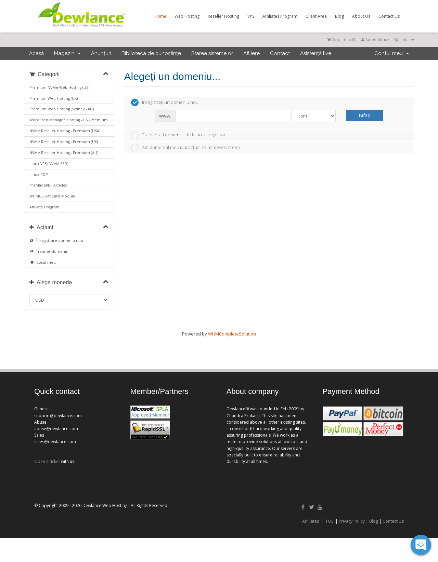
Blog (339, 16)
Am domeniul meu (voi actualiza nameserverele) (185, 147)
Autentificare (375, 39)
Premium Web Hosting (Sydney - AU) (61, 109)
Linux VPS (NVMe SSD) (48, 163)
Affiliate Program (44, 207)
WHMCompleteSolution (232, 334)
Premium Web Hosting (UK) (53, 98)
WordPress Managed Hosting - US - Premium (68, 120)
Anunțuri (101, 53)
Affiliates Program (279, 16)
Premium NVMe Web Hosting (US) (59, 87)
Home (160, 16)
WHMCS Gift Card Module (52, 196)
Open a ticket (47, 461)
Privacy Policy (352, 521)
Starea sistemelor (212, 53)
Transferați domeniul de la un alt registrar (178, 135)
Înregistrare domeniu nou (56, 240)
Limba (404, 39)
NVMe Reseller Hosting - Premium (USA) (64, 130)
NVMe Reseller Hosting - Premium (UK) (63, 141)
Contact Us (389, 16)
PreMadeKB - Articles (48, 185)
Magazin (67, 53)
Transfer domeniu (48, 251)
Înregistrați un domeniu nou (164, 102)
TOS (329, 521)
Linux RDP (38, 174)
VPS (250, 16)
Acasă (36, 53)
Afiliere (251, 53)
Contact (280, 53)
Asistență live (315, 53)
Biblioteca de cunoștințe (151, 53)
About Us (361, 16)
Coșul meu (42, 262)
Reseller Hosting (223, 16)
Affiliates (310, 521)
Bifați (364, 115)
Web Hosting (187, 16)
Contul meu (391, 53)
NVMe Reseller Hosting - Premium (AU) (63, 152)
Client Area (316, 16)
